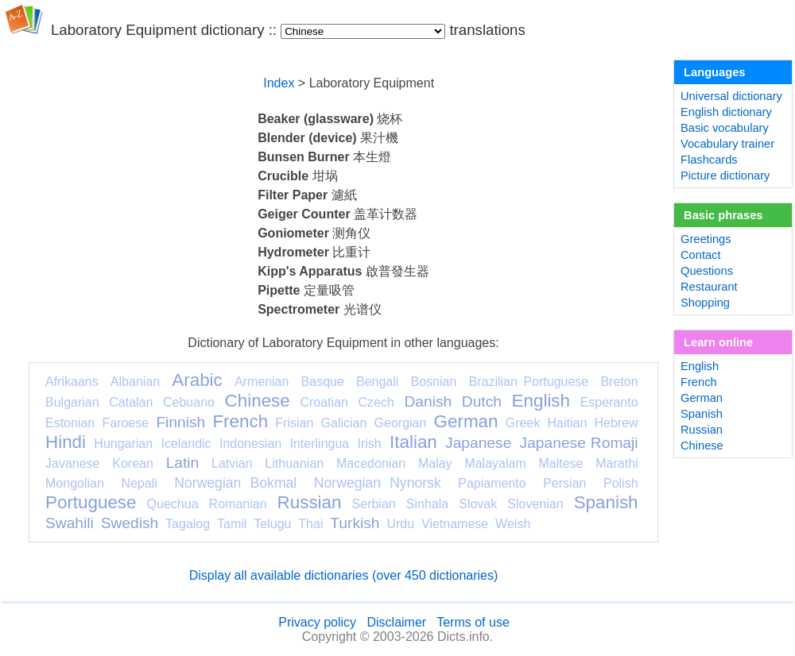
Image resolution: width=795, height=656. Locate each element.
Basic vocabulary (725, 128)
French (240, 421)
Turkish (354, 523)
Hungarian (123, 443)
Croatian (323, 402)
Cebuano (189, 402)
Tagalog (187, 524)
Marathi (616, 463)
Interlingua (320, 443)
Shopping (705, 302)
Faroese (125, 423)
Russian (309, 502)
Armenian (262, 381)
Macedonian (370, 463)
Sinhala (427, 504)
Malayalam (494, 463)
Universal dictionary (731, 96)
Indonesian (250, 443)
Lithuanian (294, 463)
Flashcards (709, 159)
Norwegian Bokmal (235, 483)
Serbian (374, 504)
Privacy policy (317, 622)
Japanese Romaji (579, 442)
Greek (523, 423)
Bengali (377, 381)
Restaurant (709, 286)
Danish (428, 401)
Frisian (294, 423)
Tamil (231, 524)
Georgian (400, 423)
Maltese (560, 463)
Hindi (65, 442)
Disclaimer (396, 622)
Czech (376, 402)
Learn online (718, 342)
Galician (344, 423)
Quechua (173, 504)
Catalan (131, 402)
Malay (435, 463)
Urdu (400, 524)
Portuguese (91, 502)
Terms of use (473, 622)
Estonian (70, 423)
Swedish (130, 523)
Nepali (139, 483)
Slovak (478, 504)
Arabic (197, 380)
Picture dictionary (725, 175)
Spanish (606, 502)
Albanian (135, 381)
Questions (707, 270)
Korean (132, 463)
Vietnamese (454, 524)
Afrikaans (72, 381)
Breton (619, 381)
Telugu (272, 524)
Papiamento (491, 483)
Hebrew (616, 423)
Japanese (478, 442)
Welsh (512, 524)
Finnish (180, 422)
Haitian (567, 423)
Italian (413, 442)
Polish (620, 483)
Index (278, 83)
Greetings (706, 239)
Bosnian (434, 381)
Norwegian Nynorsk (377, 483)
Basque (322, 381)
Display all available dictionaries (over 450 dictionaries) (343, 575)
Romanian (238, 504)
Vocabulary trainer (727, 143)
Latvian (232, 463)
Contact (701, 255)
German (466, 421)
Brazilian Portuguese (529, 381)
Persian (564, 483)
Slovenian (535, 504)
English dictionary (726, 112)
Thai (310, 524)
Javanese (72, 463)
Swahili (69, 523)
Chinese (257, 401)
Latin (183, 462)
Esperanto (609, 402)
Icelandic (186, 443)
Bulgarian (72, 402)
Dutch (482, 401)
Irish (370, 443)
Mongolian (74, 483)
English (541, 401)
